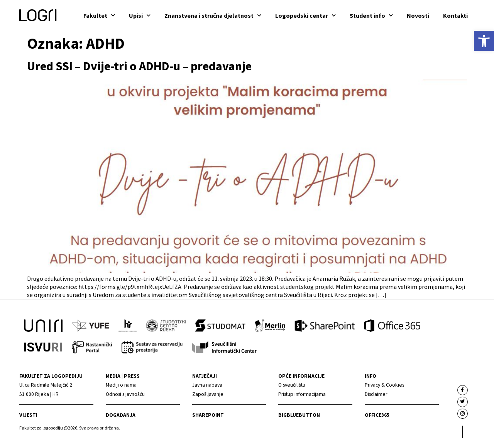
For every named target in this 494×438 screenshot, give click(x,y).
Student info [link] (371, 15)
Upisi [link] (140, 15)
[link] (484, 41)
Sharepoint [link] (208, 415)
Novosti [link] (418, 15)
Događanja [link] (120, 415)
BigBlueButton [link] (299, 415)
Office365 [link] (377, 415)
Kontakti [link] (455, 15)
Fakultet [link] (99, 15)
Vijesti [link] (28, 415)
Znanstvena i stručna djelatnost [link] (212, 15)
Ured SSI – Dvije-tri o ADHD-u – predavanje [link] (139, 66)
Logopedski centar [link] (305, 15)
